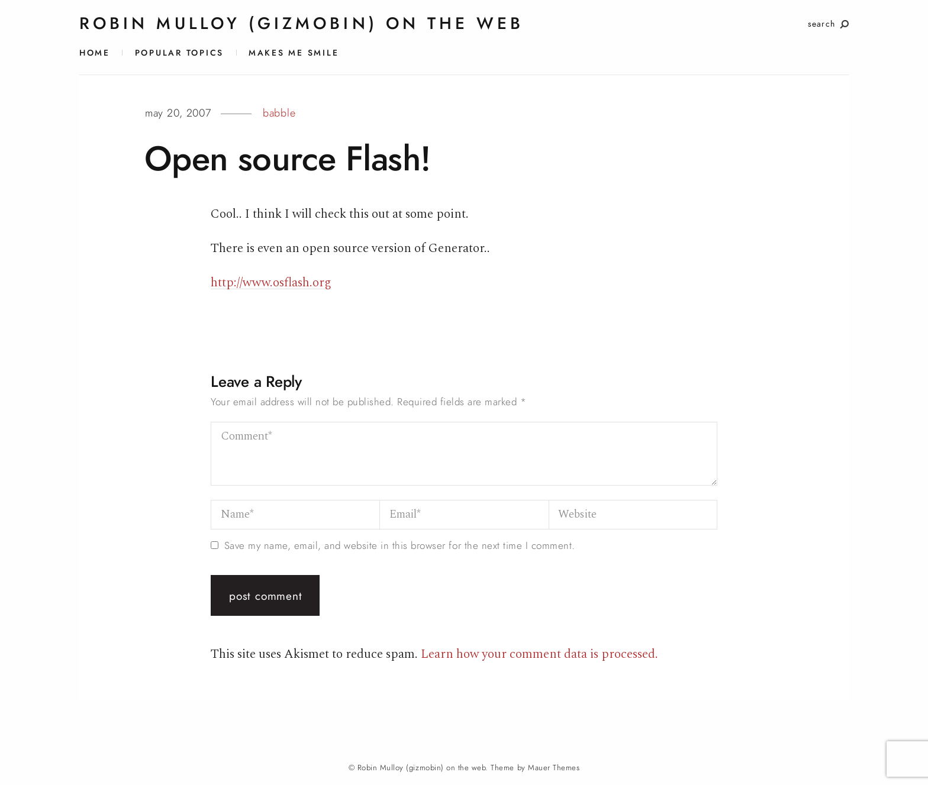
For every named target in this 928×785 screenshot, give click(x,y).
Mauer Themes (553, 768)
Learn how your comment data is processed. (539, 654)
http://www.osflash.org (271, 282)
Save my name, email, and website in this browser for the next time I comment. (399, 546)
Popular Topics (179, 53)
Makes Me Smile (294, 53)
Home (94, 53)
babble (279, 113)
